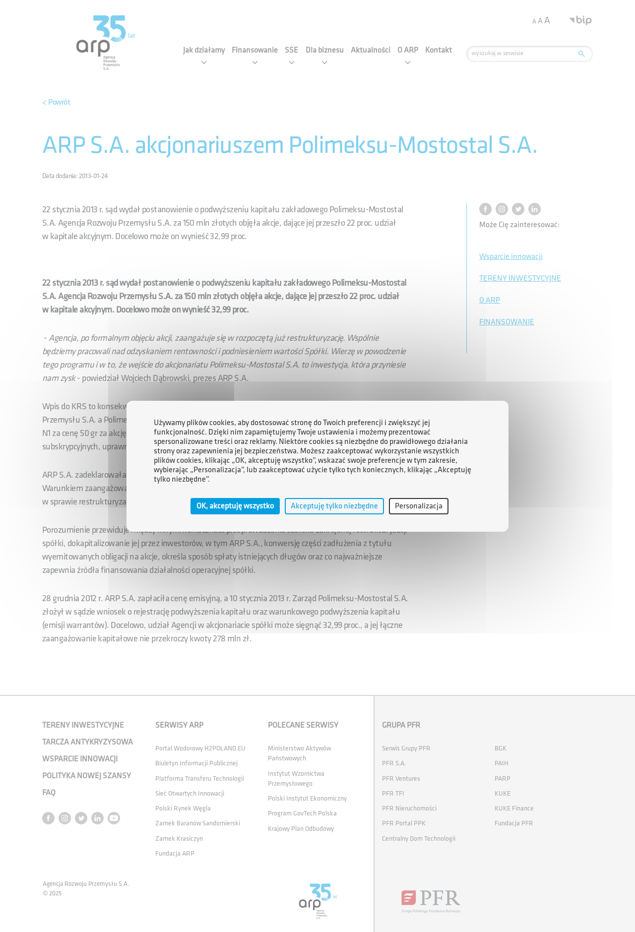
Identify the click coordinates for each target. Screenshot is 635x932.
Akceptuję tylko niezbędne (334, 505)
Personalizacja (419, 505)
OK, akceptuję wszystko (235, 505)
